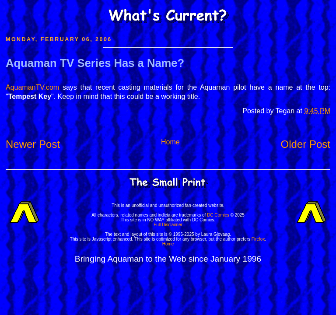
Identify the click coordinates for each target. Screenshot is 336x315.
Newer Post (33, 144)
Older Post (305, 144)
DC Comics (218, 215)
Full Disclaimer (168, 224)
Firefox (258, 239)
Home (170, 142)
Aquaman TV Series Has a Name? (95, 63)
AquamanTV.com (32, 87)
